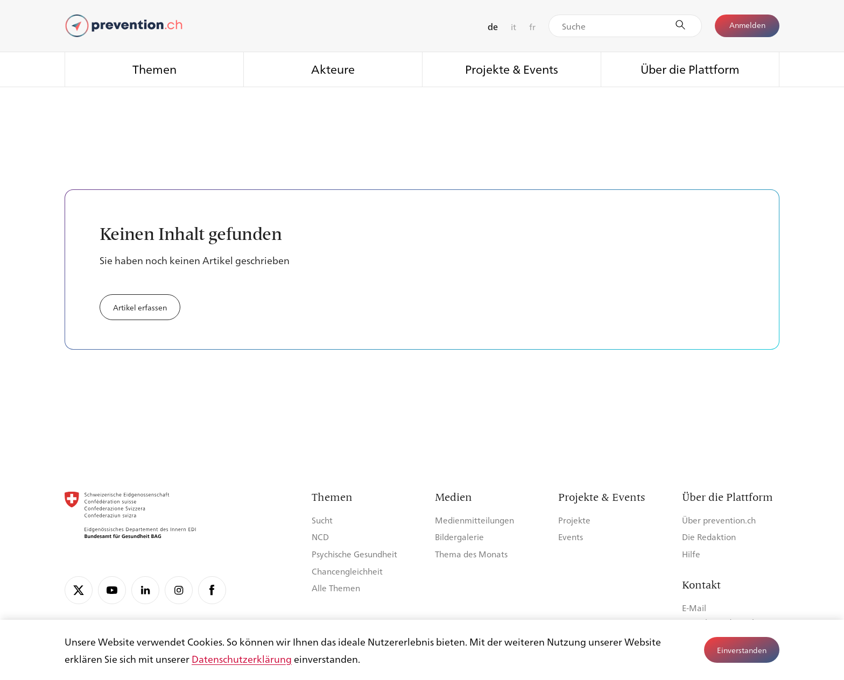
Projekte (574, 520)
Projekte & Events (511, 68)
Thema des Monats (471, 553)
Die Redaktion (709, 536)
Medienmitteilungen (474, 520)
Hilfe (691, 553)
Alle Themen (336, 587)
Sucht (322, 520)
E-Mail (694, 607)
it (513, 26)
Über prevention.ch (719, 520)
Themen (154, 68)
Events (570, 536)
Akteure (333, 68)
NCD (320, 536)
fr (532, 26)
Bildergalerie (459, 536)
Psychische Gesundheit (354, 553)
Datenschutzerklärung (242, 658)
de (493, 26)
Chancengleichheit (347, 571)
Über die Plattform (690, 68)
